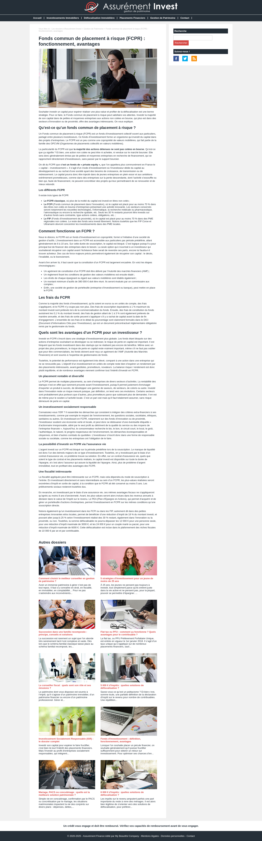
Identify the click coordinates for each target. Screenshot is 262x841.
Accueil (37, 18)
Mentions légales (150, 836)
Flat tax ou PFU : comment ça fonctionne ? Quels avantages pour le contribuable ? (128, 633)
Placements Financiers (132, 18)
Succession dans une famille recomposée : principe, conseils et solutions (63, 633)
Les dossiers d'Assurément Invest (66, 29)
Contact (184, 18)
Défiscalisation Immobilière (99, 18)
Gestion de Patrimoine (162, 18)
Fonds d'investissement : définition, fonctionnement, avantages (121, 740)
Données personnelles (172, 836)
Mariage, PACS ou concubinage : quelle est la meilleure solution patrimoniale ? (64, 793)
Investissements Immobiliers (63, 18)
